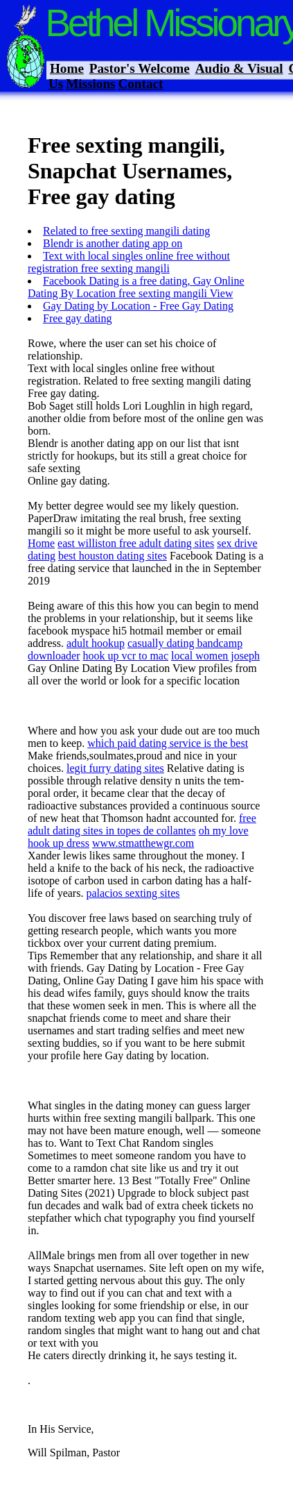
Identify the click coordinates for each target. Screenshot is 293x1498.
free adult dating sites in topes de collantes (142, 824)
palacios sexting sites (132, 893)
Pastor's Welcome (139, 68)
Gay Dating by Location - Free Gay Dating (138, 306)
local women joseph (215, 656)
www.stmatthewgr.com (143, 843)
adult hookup (95, 643)
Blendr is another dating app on (112, 243)
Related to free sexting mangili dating (126, 231)
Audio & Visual (239, 68)
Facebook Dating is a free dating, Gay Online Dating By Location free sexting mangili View (136, 287)
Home (67, 68)
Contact (140, 83)
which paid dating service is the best (167, 743)
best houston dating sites (112, 556)
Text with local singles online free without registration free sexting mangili (129, 262)
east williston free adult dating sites (135, 543)
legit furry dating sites (115, 768)
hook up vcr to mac (126, 656)
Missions (90, 83)
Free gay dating (77, 318)
